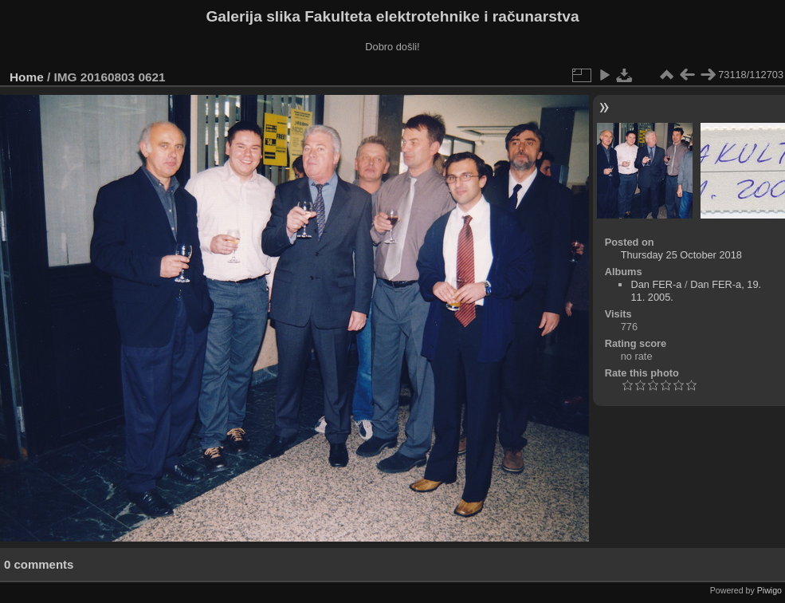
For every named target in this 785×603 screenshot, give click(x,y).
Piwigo (769, 590)
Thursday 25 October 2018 (681, 255)
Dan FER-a (655, 284)
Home (27, 77)
